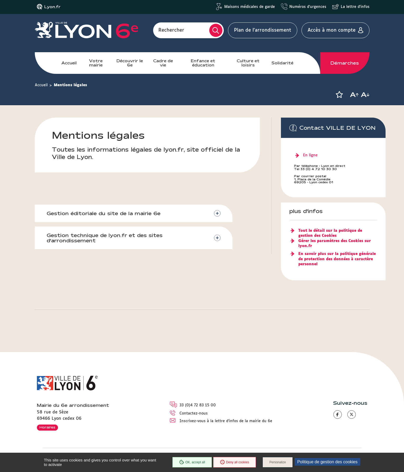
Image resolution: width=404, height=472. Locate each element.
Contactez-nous (193, 413)
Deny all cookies (234, 462)
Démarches (344, 63)
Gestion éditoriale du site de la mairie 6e (103, 213)
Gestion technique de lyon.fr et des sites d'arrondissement (105, 238)
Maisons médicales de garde (249, 7)
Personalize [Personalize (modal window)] (277, 462)
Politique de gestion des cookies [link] (327, 462)
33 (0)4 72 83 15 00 (197, 405)
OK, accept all (192, 462)
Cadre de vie (163, 63)
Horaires (47, 427)
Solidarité (282, 63)
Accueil (69, 63)
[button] (339, 95)
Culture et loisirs (248, 63)
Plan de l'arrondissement (262, 30)
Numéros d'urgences (307, 7)
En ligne (310, 155)
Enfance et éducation (203, 63)
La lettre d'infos (355, 7)
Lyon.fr (52, 7)
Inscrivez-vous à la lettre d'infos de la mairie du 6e (225, 421)
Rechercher (171, 30)
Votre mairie (96, 63)
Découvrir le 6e (129, 63)
